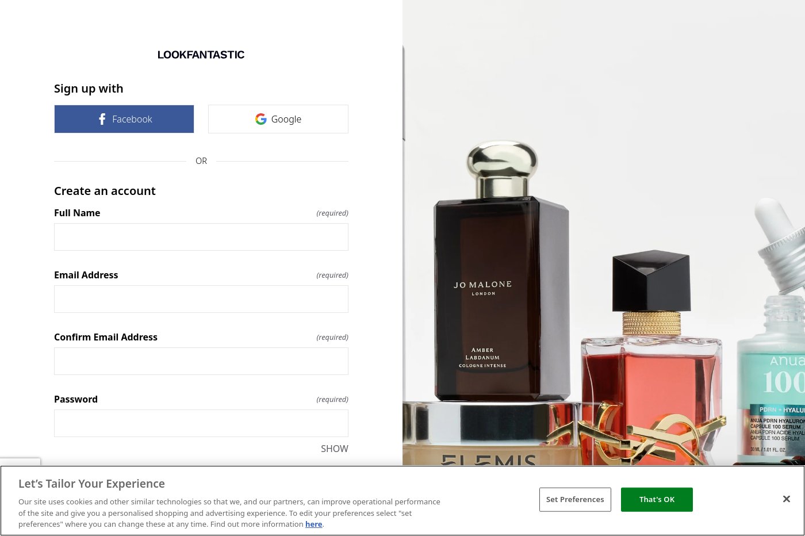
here (314, 524)
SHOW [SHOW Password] (334, 448)
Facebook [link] (124, 119)
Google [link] (278, 119)
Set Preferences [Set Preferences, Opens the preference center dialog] (575, 499)
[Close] (786, 499)
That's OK (656, 499)
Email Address (201, 275)
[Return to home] (201, 54)
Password (201, 399)
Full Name (201, 213)
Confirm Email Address (201, 337)
